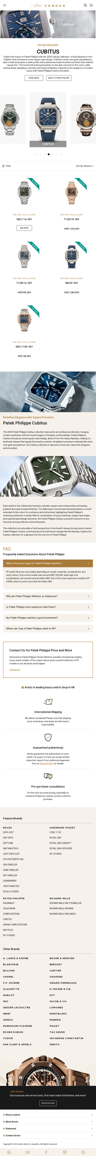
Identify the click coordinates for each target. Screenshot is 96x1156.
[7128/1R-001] (72, 193)
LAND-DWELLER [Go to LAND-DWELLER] (10, 870)
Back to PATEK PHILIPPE (58, 78)
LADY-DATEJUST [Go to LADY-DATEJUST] (11, 854)
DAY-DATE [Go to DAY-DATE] (8, 837)
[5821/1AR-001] (24, 320)
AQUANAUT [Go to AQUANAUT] (9, 903)
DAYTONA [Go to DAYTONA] (8, 843)
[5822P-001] (72, 257)
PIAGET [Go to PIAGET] (54, 1026)
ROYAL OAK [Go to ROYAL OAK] (55, 837)
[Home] (48, 5)
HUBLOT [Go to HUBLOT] (8, 995)
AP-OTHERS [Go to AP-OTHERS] (56, 854)
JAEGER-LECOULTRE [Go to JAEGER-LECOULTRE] (16, 1007)
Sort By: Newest (85, 166)
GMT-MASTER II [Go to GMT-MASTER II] (10, 848)
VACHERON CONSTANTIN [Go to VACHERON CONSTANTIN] (66, 1038)
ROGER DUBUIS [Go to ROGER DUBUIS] (13, 1032)
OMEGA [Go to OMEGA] (8, 1019)
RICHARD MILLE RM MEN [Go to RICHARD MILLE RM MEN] (61, 908)
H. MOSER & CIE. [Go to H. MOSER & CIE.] (60, 989)
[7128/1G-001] (24, 257)
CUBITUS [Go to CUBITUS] (7, 919)
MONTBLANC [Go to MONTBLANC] (58, 1013)
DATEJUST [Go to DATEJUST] (8, 832)
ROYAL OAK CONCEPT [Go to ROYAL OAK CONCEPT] (60, 843)
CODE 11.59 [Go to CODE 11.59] (55, 832)
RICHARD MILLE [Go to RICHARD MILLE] (60, 898)
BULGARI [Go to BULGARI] (9, 970)
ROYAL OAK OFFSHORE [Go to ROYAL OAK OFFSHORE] (61, 848)
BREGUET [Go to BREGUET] (56, 964)
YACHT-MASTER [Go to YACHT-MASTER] (11, 886)
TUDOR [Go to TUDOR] (8, 1038)
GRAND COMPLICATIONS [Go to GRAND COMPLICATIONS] (15, 924)
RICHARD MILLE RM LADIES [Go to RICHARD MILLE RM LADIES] (63, 914)
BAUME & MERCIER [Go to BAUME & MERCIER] (62, 958)
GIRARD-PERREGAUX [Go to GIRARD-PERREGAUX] (63, 983)
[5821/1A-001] (24, 193)
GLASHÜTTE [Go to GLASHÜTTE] (11, 989)
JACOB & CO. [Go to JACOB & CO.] (58, 1001)
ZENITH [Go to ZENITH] (54, 1044)
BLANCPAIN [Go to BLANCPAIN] (11, 964)
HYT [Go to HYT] (52, 995)
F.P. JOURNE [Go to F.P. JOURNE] (11, 983)
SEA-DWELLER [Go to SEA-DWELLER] (10, 864)
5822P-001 (71, 283)
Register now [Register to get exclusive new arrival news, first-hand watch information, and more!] (48, 1103)
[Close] (94, 1152)
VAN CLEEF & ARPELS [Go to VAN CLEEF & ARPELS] (17, 1044)
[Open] (10, 5)
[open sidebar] (10, 5)
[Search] (85, 5)
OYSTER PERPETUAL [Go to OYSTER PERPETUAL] (13, 859)
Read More (34, 78)
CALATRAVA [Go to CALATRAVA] (9, 908)
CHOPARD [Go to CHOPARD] (56, 976)
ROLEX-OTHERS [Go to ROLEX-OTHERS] (11, 891)
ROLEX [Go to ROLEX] (7, 827)
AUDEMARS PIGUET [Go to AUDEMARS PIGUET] (62, 827)
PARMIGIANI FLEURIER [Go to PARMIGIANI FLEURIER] (17, 1026)
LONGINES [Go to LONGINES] (56, 1007)
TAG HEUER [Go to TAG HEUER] (57, 1032)
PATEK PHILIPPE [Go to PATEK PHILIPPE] (14, 898)
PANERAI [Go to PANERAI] (55, 1019)
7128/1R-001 (72, 219)
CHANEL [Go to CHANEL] (8, 976)
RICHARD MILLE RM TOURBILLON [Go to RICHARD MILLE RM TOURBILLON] (65, 903)
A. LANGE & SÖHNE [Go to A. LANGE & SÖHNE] (15, 958)
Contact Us (15, 669)
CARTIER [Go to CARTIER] (55, 970)
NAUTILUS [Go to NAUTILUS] (8, 930)
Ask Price (24, 228)
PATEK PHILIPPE (24, 214)
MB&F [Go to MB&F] (7, 1013)
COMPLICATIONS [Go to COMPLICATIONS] (11, 914)
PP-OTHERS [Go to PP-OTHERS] (9, 935)
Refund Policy (46, 763)
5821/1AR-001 (24, 346)
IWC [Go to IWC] (5, 1001)
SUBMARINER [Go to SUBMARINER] (9, 881)
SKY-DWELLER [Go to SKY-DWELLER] (10, 875)
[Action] (83, 1152)
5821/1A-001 (24, 219)
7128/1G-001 (24, 283)
